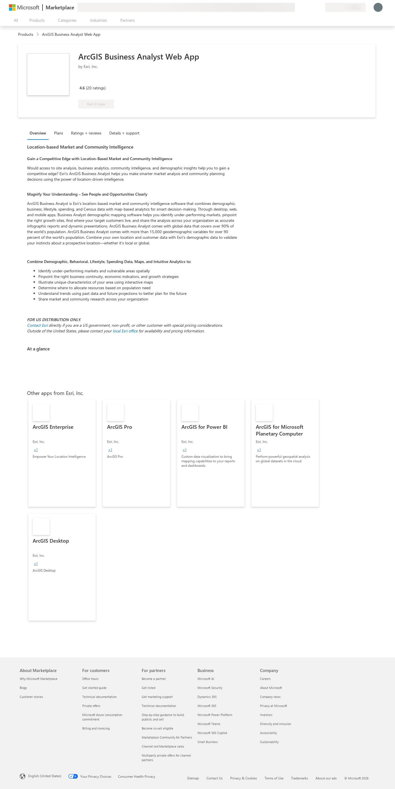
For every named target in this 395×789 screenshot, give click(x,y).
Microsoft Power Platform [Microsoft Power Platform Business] (215, 715)
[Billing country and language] (345, 7)
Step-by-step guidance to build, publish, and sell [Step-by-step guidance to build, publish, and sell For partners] (163, 717)
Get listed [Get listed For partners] (148, 688)
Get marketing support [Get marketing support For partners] (157, 697)
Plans (58, 133)
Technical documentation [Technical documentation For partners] (159, 706)
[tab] (39, 133)
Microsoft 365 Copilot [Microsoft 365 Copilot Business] (212, 733)
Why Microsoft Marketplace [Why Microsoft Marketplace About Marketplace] (38, 679)
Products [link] (25, 34)
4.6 (82, 87)
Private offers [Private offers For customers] (91, 706)
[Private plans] (320, 7)
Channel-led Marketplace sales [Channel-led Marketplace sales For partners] (163, 746)
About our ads (326, 778)
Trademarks (299, 778)
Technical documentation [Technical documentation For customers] (99, 697)
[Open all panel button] (14, 20)
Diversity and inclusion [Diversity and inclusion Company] (275, 724)
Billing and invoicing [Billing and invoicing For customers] (96, 728)
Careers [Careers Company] (265, 679)
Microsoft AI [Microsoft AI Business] (206, 679)
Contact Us (215, 778)
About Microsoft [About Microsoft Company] (271, 688)
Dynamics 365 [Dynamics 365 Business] (207, 697)
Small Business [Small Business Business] (208, 742)
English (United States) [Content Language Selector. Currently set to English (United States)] (44, 775)
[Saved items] (314, 7)
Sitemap (193, 778)
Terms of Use (274, 778)
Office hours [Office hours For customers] (90, 679)
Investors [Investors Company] (266, 715)
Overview (38, 133)
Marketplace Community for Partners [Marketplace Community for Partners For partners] (167, 737)
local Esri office (125, 330)
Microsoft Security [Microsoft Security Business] (210, 688)
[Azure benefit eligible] (101, 80)
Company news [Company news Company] (270, 697)
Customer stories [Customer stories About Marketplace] (31, 697)
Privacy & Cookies (243, 778)
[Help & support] (307, 7)
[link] (62, 453)
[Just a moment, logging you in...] (378, 7)
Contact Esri (37, 325)
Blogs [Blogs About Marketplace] (23, 688)
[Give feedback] (300, 7)
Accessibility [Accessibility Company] (268, 733)
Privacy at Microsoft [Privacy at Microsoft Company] (273, 706)
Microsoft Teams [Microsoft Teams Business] (209, 724)
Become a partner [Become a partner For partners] (154, 679)
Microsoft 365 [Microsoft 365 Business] (207, 706)
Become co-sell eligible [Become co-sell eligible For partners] (157, 728)
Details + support (124, 133)
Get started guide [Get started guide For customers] (94, 688)
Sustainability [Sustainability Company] (269, 742)
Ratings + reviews (86, 133)
